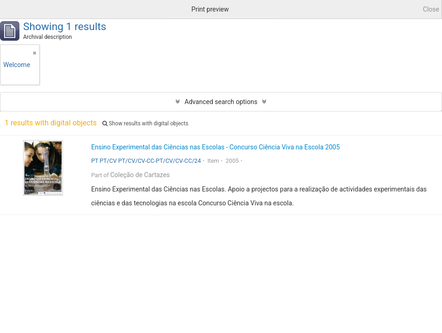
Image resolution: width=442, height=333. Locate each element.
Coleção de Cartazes (140, 175)
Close (431, 9)
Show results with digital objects (145, 123)
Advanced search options (221, 101)
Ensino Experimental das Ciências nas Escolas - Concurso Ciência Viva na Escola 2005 (215, 147)
